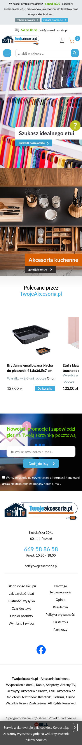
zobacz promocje (54, 19)
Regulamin (60, 607)
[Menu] (7, 53)
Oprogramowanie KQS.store (26, 718)
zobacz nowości (27, 19)
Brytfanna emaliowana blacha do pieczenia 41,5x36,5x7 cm (30, 367)
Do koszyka (45, 388)
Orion (51, 378)
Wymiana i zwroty (22, 623)
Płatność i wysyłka (21, 601)
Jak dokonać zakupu (21, 586)
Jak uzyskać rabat (21, 593)
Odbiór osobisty (21, 616)
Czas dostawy (21, 608)
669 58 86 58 (29, 30)
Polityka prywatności (60, 614)
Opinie (60, 600)
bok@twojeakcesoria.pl (53, 30)
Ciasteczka (60, 622)
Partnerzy (60, 629)
